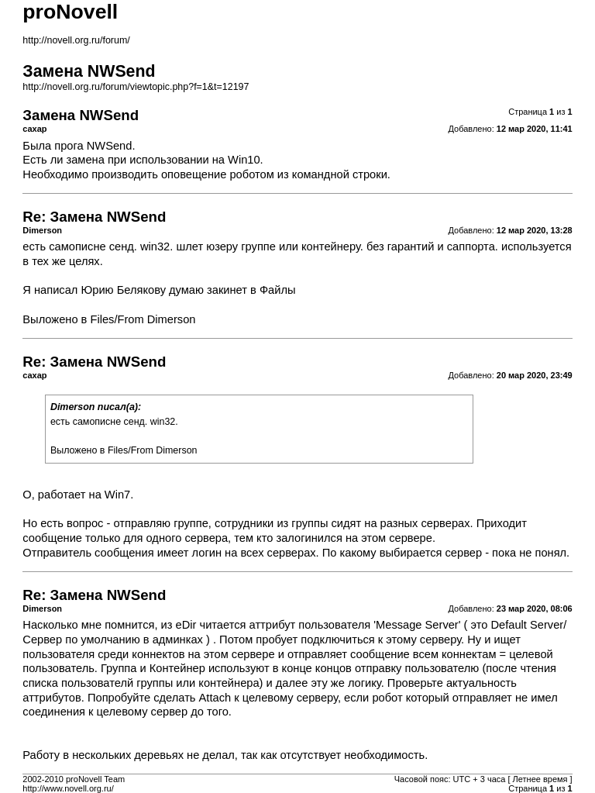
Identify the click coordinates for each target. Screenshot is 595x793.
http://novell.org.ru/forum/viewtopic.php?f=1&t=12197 (135, 86)
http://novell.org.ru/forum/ (75, 40)
